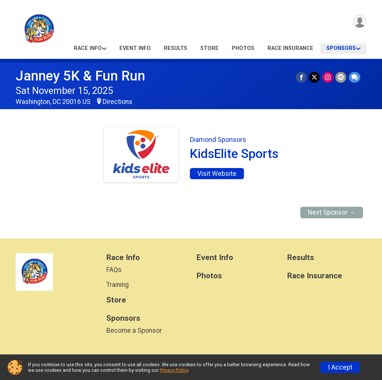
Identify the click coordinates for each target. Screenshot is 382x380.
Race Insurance (290, 48)
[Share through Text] (354, 77)
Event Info (135, 48)
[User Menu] (359, 22)
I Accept (340, 367)
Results (175, 48)
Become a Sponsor (134, 330)
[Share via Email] (341, 77)
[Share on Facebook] (302, 77)
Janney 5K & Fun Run (80, 76)
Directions (117, 101)
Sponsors (341, 48)
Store (209, 48)
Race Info (88, 48)
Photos (243, 48)
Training (117, 284)
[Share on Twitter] (315, 77)
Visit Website (217, 173)
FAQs (114, 269)
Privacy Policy (174, 370)
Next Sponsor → (332, 212)
